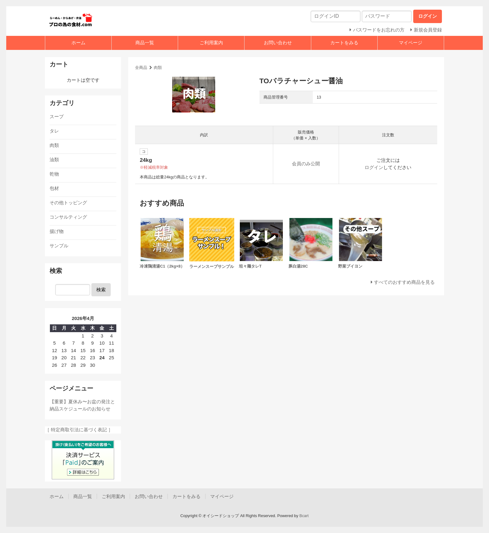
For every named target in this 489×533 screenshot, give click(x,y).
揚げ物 (57, 231)
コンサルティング (68, 217)
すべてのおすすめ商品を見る (404, 282)
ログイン (374, 167)
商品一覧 (144, 42)
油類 (54, 159)
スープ (57, 116)
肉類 (158, 67)
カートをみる (344, 42)
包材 (54, 188)
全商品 (141, 67)
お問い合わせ (278, 42)
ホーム (78, 42)
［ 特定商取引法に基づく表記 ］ (79, 429)
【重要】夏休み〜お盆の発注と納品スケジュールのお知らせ (82, 405)
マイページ (410, 42)
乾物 (54, 174)
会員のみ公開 (306, 163)
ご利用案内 (211, 42)
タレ (54, 130)
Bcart (304, 515)
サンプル (59, 245)
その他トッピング (68, 202)
